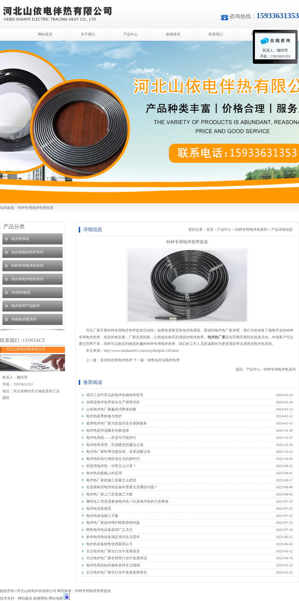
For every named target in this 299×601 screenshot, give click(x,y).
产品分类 (14, 227)
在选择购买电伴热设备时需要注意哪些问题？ (122, 487)
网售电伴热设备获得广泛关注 (109, 530)
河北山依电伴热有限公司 (149, 122)
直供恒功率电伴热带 (116, 360)
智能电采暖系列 (23, 319)
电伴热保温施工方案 (102, 516)
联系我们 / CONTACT (22, 340)
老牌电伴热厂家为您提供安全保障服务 (116, 423)
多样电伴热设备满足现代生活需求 (113, 537)
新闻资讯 (173, 34)
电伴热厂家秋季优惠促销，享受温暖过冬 (118, 452)
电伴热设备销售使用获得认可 (109, 544)
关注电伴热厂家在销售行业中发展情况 (116, 558)
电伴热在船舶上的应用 (104, 473)
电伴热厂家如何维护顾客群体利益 (113, 523)
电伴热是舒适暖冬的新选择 (107, 430)
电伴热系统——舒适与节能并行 (111, 438)
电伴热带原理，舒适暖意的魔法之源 (114, 445)
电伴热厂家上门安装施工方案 (109, 494)
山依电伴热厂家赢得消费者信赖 (111, 409)
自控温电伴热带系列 (27, 252)
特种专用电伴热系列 (251, 229)
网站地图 (56, 598)
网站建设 (25, 598)
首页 (209, 229)
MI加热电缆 (20, 292)
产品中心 (130, 34)
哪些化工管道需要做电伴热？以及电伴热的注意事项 (127, 501)
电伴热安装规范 (98, 508)
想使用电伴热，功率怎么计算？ (111, 466)
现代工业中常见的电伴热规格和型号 (114, 395)
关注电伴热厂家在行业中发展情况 (113, 551)
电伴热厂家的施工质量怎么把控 (111, 480)
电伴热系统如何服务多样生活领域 (113, 565)
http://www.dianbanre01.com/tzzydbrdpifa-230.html (141, 350)
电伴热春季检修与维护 (104, 416)
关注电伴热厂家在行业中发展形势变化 (116, 572)
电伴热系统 (20, 239)
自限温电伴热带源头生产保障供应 (113, 402)
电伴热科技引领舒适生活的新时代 (113, 459)
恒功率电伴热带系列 (27, 279)
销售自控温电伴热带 (164, 360)
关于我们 (88, 34)
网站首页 (45, 34)
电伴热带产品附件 (25, 306)
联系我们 (216, 34)
